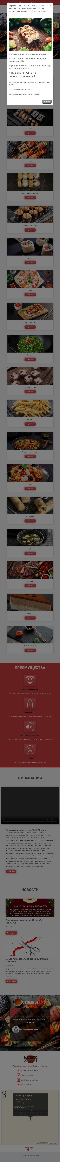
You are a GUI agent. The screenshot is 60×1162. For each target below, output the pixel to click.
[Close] (51, 5)
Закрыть (47, 102)
